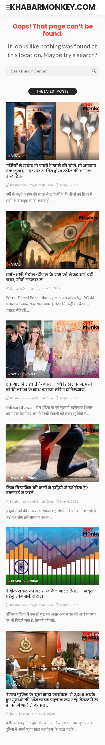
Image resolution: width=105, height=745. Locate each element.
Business (18, 580)
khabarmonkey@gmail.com (31, 185)
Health (17, 477)
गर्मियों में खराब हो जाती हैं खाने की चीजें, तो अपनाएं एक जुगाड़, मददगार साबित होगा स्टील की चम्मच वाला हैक (51, 171)
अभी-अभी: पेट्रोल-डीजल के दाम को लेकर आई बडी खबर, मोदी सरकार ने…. (49, 277)
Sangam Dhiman (22, 288)
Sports (17, 374)
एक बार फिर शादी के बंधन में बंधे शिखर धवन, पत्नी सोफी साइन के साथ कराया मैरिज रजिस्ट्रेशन (49, 386)
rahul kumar (19, 713)
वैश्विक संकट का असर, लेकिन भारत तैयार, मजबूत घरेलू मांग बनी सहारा (49, 593)
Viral (15, 155)
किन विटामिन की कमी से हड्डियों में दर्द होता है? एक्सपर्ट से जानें (47, 490)
